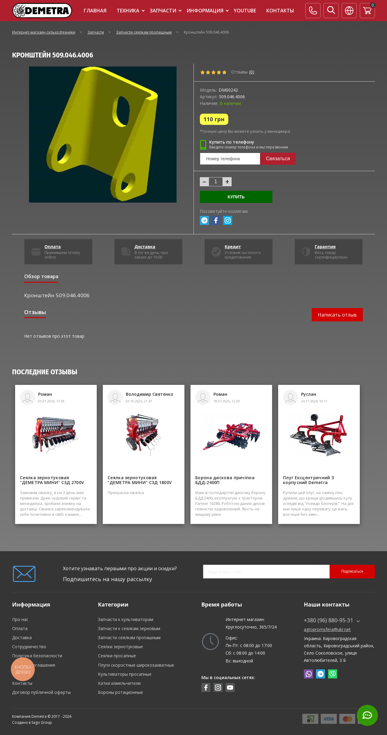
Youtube (245, 10)
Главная (95, 10)
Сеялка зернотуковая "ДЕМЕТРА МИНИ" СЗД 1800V (140, 480)
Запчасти (163, 10)
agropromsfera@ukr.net (327, 629)
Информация (205, 10)
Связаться (278, 158)
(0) (251, 72)
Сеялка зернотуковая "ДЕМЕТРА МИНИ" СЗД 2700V (52, 480)
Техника (128, 10)
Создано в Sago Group (32, 722)
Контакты (280, 10)
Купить (236, 196)
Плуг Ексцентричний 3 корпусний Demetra (308, 480)
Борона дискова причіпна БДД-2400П (225, 480)
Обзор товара (41, 276)
